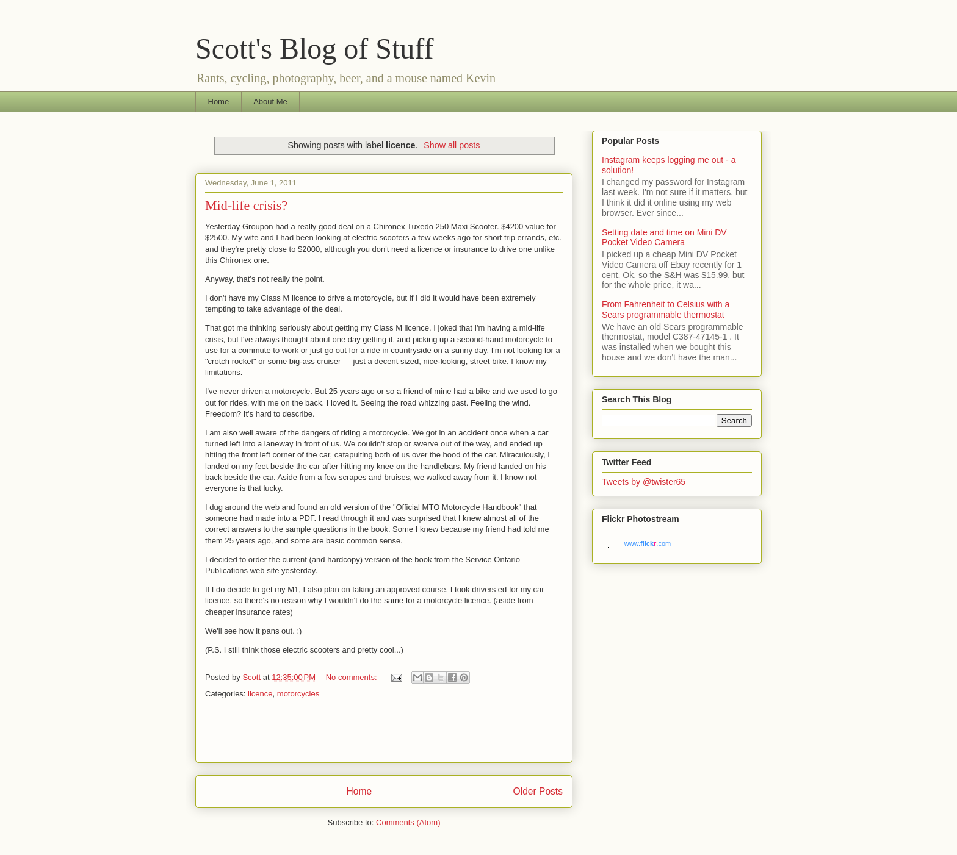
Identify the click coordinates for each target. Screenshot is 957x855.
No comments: (352, 677)
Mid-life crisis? (246, 205)
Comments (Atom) (408, 822)
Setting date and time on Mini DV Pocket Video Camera (664, 237)
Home (218, 101)
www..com (647, 543)
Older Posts (538, 791)
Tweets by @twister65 (643, 482)
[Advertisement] (384, 735)
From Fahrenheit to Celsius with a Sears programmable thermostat (665, 309)
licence (260, 693)
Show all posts (452, 145)
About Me (270, 101)
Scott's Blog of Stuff (314, 48)
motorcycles (298, 693)
